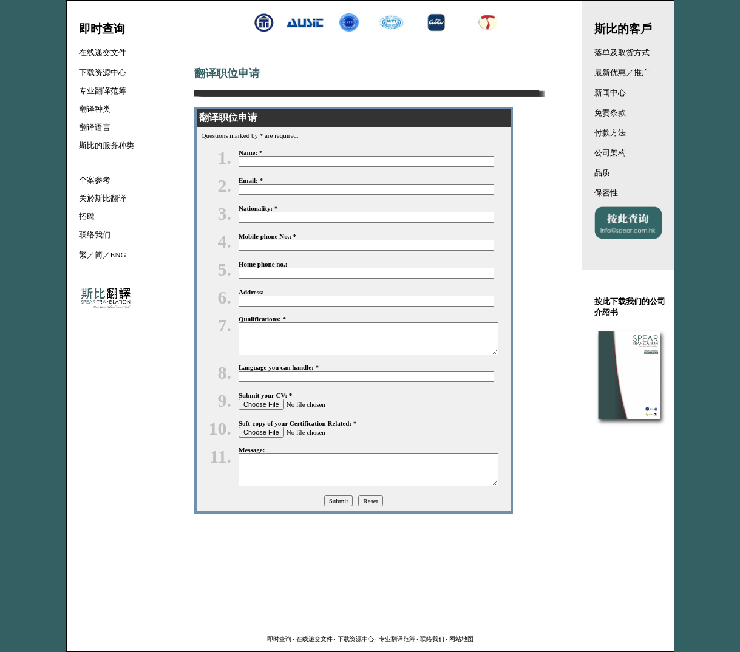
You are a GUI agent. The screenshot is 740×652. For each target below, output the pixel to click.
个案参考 (94, 180)
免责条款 (610, 113)
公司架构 (610, 153)
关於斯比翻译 (102, 198)
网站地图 (461, 639)
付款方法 (610, 133)
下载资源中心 (356, 639)
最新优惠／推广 (622, 73)
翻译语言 (94, 127)
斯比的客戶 (623, 28)
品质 (602, 173)
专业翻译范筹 (397, 639)
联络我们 (432, 639)
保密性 (606, 193)
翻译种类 (94, 109)
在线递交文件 (314, 639)
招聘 (87, 216)
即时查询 (279, 639)
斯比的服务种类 (106, 145)
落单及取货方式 (622, 53)
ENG (118, 255)
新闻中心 (610, 93)
